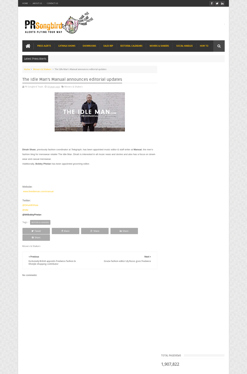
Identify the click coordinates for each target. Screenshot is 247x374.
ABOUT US (37, 3)
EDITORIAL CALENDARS (131, 46)
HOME (25, 3)
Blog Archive (214, 108)
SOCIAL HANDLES (184, 46)
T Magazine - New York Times (197, 218)
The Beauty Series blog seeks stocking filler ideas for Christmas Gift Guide (200, 178)
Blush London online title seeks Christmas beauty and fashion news (198, 156)
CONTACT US (52, 3)
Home (27, 69)
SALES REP (108, 46)
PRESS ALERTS (44, 46)
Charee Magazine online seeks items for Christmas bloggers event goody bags (202, 200)
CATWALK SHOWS (66, 46)
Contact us (216, 358)
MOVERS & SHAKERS (159, 46)
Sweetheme (219, 368)
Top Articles (174, 108)
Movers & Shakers (42, 69)
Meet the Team (194, 108)
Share (62, 231)
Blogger (194, 368)
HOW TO (204, 46)
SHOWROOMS (89, 46)
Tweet (35, 231)
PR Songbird (51, 368)
